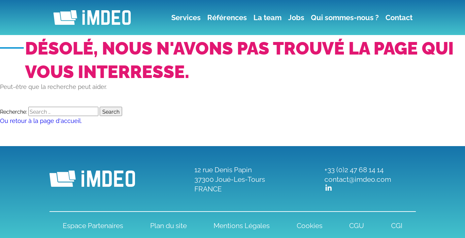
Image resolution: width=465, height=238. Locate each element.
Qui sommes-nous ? (345, 17)
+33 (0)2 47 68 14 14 (353, 169)
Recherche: (13, 111)
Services (186, 17)
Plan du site (168, 225)
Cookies (309, 225)
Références (227, 17)
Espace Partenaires (93, 225)
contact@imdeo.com (357, 178)
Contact (399, 17)
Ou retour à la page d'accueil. (41, 120)
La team (267, 17)
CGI (396, 225)
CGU (356, 225)
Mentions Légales (242, 225)
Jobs (296, 17)
